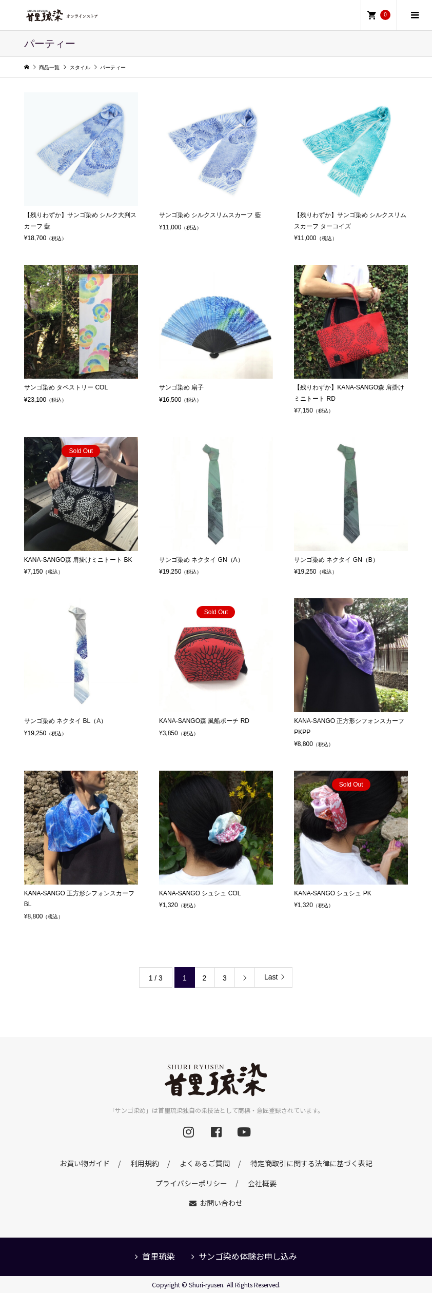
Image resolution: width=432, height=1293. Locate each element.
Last (271, 977)
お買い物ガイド (85, 1163)
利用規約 (144, 1163)
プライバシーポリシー (191, 1183)
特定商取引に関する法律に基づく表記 (311, 1163)
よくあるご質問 (205, 1163)
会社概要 (262, 1183)
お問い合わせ (221, 1203)
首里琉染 (158, 1256)
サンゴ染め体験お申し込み (248, 1256)
